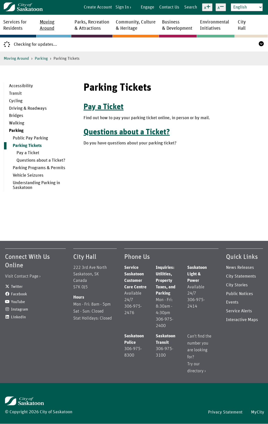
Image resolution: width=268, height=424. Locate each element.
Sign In (122, 7)
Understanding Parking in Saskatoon (36, 185)
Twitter (17, 287)
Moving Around (16, 58)
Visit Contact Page (21, 276)
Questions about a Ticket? (40, 160)
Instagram (19, 309)
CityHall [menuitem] (242, 25)
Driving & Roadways (28, 108)
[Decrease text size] (221, 7)
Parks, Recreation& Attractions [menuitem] (91, 25)
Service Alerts (239, 311)
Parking (41, 58)
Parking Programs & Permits (39, 168)
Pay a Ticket (27, 153)
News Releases (240, 267)
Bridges (16, 115)
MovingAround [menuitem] (47, 25)
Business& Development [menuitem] (177, 25)
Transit (15, 93)
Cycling (15, 101)
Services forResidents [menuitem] (15, 25)
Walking (16, 123)
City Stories (237, 285)
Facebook (19, 294)
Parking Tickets (27, 145)
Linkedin (18, 317)
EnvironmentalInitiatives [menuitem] (214, 25)
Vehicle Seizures (28, 175)
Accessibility (21, 86)
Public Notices (239, 294)
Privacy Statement (225, 412)
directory (195, 371)
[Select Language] (247, 7)
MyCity (257, 412)
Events (232, 302)
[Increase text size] (207, 7)
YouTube (18, 302)
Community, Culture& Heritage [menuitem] (136, 25)
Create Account (98, 7)
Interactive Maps (242, 320)
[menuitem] (40, 86)
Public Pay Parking (30, 138)
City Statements (241, 276)
